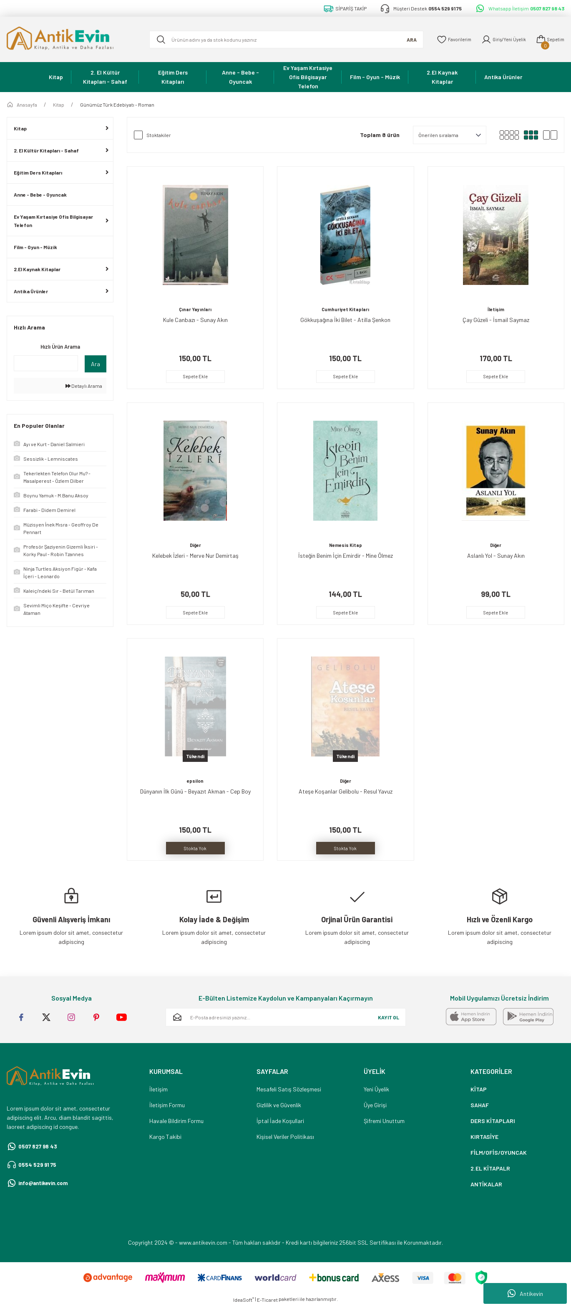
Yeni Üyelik (376, 1091)
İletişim (495, 309)
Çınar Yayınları (195, 309)
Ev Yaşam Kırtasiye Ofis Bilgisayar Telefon (53, 221)
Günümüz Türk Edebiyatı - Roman (117, 104)
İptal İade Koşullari (280, 1123)
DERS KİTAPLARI (492, 1123)
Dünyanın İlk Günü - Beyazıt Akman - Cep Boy (195, 792)
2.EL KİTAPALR (490, 1170)
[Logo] (71, 39)
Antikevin (525, 1293)
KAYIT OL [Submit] (388, 1020)
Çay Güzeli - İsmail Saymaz (496, 318)
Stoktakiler (158, 135)
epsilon (195, 782)
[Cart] (548, 40)
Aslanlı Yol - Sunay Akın (496, 555)
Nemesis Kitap (345, 545)
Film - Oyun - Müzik (35, 247)
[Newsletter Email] (286, 1020)
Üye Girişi (375, 1107)
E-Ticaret (267, 1302)
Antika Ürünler (31, 291)
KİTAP (478, 1091)
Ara (95, 363)
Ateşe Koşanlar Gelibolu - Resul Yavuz (345, 792)
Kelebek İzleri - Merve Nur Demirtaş (195, 555)
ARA (402, 39)
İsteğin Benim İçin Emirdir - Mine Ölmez (345, 555)
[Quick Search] (46, 363)
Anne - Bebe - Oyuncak (40, 194)
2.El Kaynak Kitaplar (37, 269)
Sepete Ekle (195, 376)
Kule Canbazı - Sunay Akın (195, 318)
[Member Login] (499, 40)
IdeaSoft (243, 1302)
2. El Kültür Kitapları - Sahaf (46, 150)
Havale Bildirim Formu (176, 1123)
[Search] (281, 39)
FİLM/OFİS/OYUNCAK (498, 1154)
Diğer (195, 545)
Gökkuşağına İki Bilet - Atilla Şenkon (345, 318)
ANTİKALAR (486, 1186)
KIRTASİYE (484, 1139)
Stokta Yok (195, 849)
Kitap (20, 128)
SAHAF (479, 1107)
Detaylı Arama (83, 386)
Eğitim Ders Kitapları (38, 172)
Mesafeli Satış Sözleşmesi (289, 1091)
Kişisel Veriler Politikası (285, 1139)
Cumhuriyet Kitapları (345, 309)
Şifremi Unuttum (384, 1123)
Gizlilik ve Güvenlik (279, 1107)
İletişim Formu (167, 1107)
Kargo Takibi (165, 1139)
